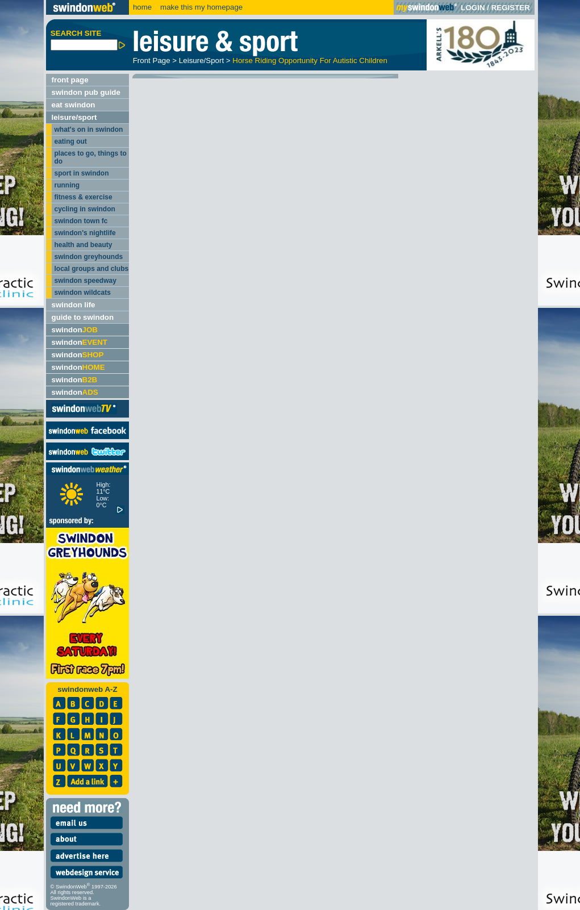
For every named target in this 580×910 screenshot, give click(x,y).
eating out (71, 141)
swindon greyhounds (89, 257)
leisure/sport (74, 117)
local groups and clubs (92, 269)
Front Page (151, 60)
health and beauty (83, 245)
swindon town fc (81, 221)
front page (70, 80)
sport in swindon (82, 173)
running (67, 185)
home (142, 7)
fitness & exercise (83, 197)
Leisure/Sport (201, 60)
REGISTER (510, 7)
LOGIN (473, 7)
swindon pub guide (86, 92)
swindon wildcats (83, 293)
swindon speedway (85, 281)
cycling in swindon (85, 209)
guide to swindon (83, 317)
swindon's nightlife (85, 233)
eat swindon (73, 105)
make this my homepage (200, 7)
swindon (75, 329)
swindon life (73, 304)
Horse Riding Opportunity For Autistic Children (309, 60)
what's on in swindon (89, 129)
